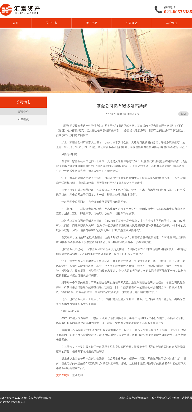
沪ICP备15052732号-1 (12, 402)
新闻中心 (23, 111)
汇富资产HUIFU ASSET (20, 10)
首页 (16, 23)
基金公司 (77, 375)
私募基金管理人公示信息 (165, 397)
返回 (183, 113)
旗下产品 (91, 23)
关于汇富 (51, 23)
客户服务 (172, 23)
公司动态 (131, 23)
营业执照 (187, 397)
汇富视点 (23, 119)
